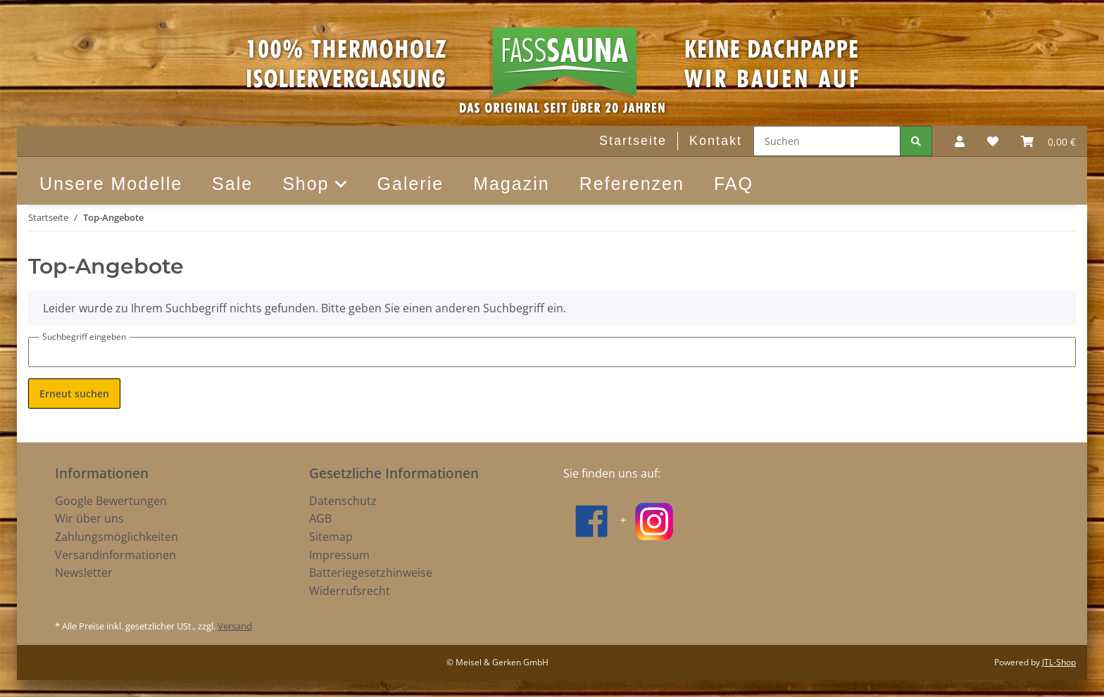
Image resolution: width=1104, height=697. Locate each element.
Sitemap (331, 536)
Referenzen (631, 183)
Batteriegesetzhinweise (370, 572)
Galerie (410, 183)
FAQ (733, 183)
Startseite (633, 141)
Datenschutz (343, 501)
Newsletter (84, 572)
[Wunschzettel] (993, 141)
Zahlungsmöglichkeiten (116, 536)
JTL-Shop (1059, 662)
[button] (959, 141)
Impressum (339, 555)
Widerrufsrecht (349, 591)
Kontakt (715, 141)
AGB (320, 518)
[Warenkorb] (1048, 141)
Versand (235, 626)
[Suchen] (827, 141)
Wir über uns (89, 518)
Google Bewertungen (111, 501)
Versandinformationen (115, 555)
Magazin (511, 183)
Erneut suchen (74, 393)
